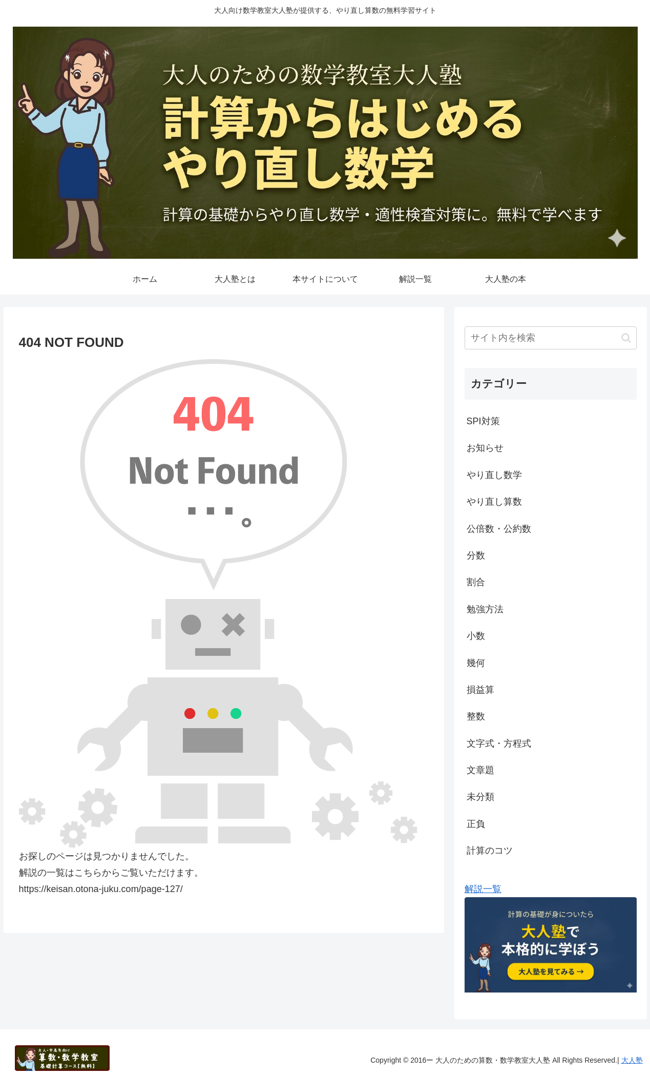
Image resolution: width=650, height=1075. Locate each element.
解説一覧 (483, 889)
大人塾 (632, 1060)
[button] (626, 338)
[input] (551, 337)
